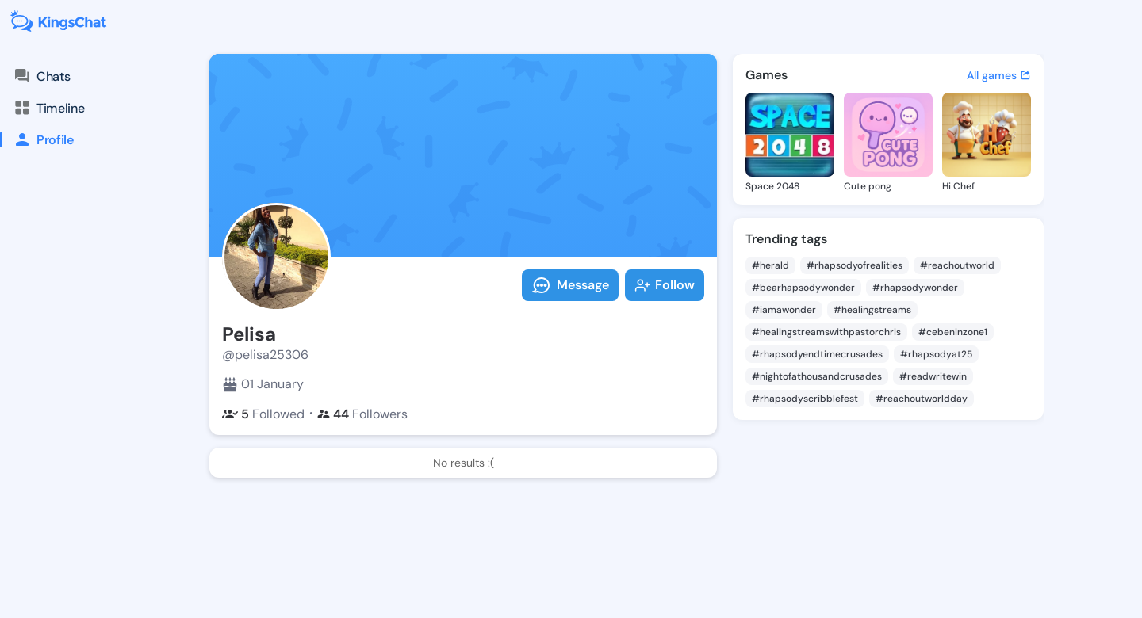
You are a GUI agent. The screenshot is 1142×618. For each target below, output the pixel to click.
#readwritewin (933, 376)
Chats (41, 76)
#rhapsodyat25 (936, 354)
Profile (37, 139)
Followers (362, 414)
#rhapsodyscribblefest (805, 398)
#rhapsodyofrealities (854, 265)
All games (999, 75)
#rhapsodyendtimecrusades (817, 354)
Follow (664, 285)
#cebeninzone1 (952, 332)
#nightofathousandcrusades (817, 376)
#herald (770, 265)
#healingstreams (872, 309)
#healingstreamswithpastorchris (826, 332)
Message (570, 285)
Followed (263, 414)
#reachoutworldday (922, 398)
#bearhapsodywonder (803, 287)
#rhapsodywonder (915, 287)
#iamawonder (784, 309)
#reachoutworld (957, 265)
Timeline (48, 107)
